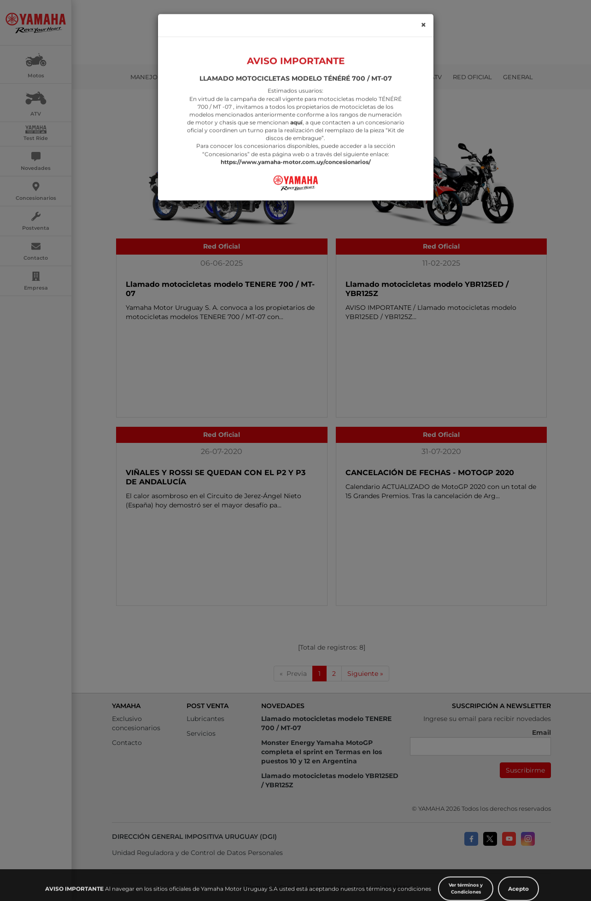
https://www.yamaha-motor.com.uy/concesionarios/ (296, 138)
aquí (296, 98)
